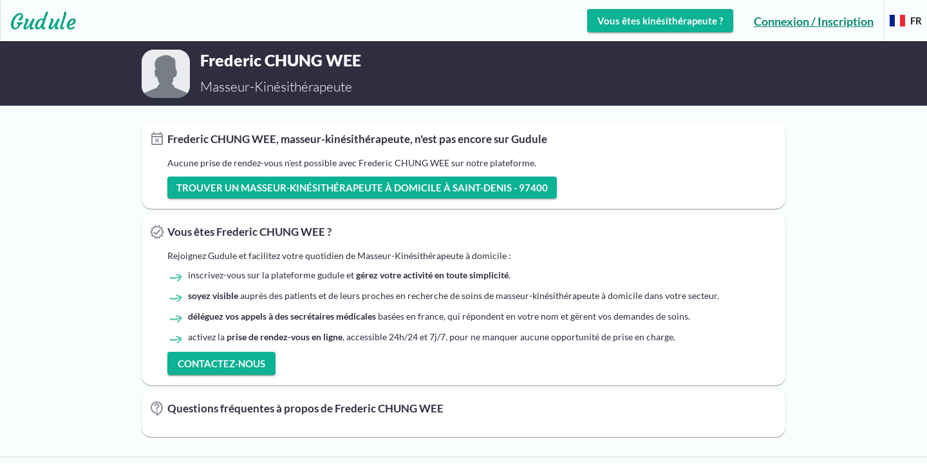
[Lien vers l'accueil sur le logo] (38, 21)
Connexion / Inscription (814, 21)
